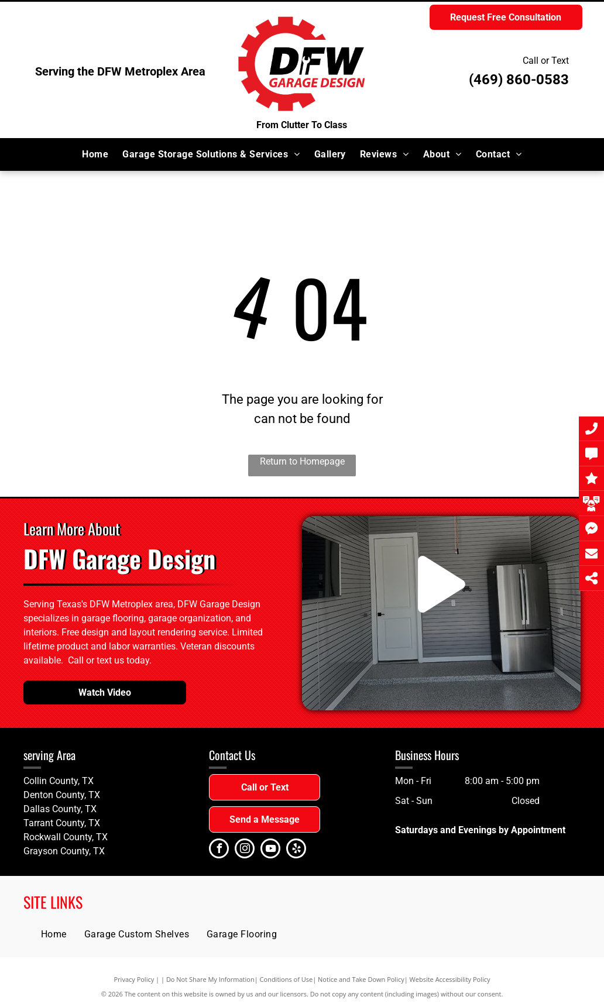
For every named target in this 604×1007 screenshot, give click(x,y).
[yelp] (296, 849)
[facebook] (219, 849)
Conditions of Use (286, 979)
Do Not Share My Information (210, 979)
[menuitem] (95, 154)
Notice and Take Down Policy (361, 979)
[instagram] (245, 849)
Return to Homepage (302, 461)
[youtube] (270, 849)
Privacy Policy (134, 979)
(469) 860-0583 (519, 79)
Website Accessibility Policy (450, 979)
